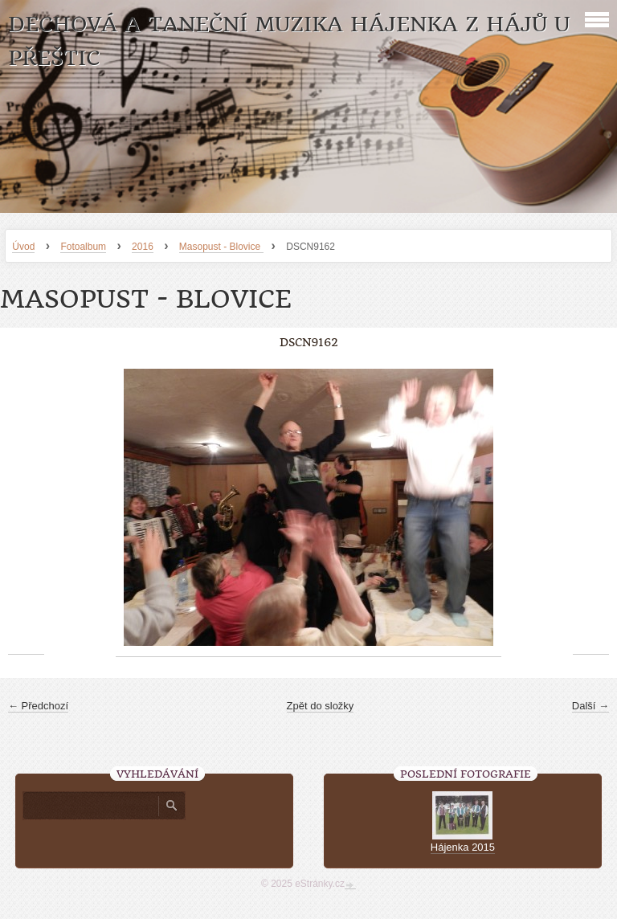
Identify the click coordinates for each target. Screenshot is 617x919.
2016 (142, 246)
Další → (590, 706)
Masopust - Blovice (221, 246)
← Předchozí (38, 706)
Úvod (23, 246)
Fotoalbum (83, 246)
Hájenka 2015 (463, 847)
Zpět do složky (320, 706)
